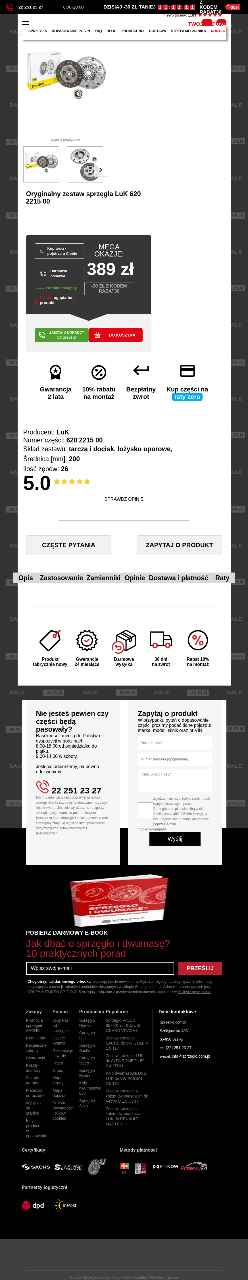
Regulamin (35, 1038)
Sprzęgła (37, 31)
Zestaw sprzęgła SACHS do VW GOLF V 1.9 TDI (127, 1043)
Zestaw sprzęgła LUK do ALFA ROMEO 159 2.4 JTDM (125, 1060)
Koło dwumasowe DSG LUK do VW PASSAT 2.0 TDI (126, 1078)
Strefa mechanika (188, 31)
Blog (111, 31)
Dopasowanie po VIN (71, 31)
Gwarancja (35, 1058)
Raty (222, 578)
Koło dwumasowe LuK (90, 1088)
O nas (58, 1070)
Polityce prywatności (194, 992)
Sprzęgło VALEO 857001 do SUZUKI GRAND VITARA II (123, 1025)
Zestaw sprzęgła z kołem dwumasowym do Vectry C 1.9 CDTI (127, 1096)
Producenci (132, 31)
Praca (58, 1063)
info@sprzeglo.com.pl (191, 1056)
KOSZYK (221, 24)
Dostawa (157, 31)
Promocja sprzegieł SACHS (34, 1025)
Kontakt (219, 31)
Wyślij (175, 839)
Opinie (135, 578)
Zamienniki (103, 578)
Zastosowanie (61, 578)
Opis (25, 578)
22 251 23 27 (24, 7)
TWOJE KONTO (207, 24)
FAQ (98, 31)
